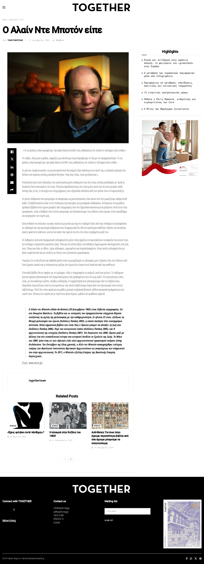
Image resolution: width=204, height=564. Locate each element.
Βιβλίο (22, 19)
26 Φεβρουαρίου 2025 (60, 440)
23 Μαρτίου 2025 (16, 436)
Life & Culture (13, 19)
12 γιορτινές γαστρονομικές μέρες (166, 92)
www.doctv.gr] (35, 363)
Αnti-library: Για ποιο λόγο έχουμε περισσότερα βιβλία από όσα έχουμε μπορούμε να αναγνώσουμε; (109, 437)
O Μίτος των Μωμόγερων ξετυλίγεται (166, 108)
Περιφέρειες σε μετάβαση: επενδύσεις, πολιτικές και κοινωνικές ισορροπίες (168, 84)
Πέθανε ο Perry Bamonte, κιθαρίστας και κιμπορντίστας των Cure (170, 101)
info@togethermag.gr (61, 508)
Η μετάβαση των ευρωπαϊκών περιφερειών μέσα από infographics (169, 74)
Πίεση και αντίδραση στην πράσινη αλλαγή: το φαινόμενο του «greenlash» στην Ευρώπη (168, 63)
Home (4, 19)
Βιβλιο (13, 426)
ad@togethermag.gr (60, 511)
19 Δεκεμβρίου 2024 (102, 447)
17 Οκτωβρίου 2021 (39, 40)
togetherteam (15, 40)
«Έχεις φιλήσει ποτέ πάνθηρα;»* (25, 432)
